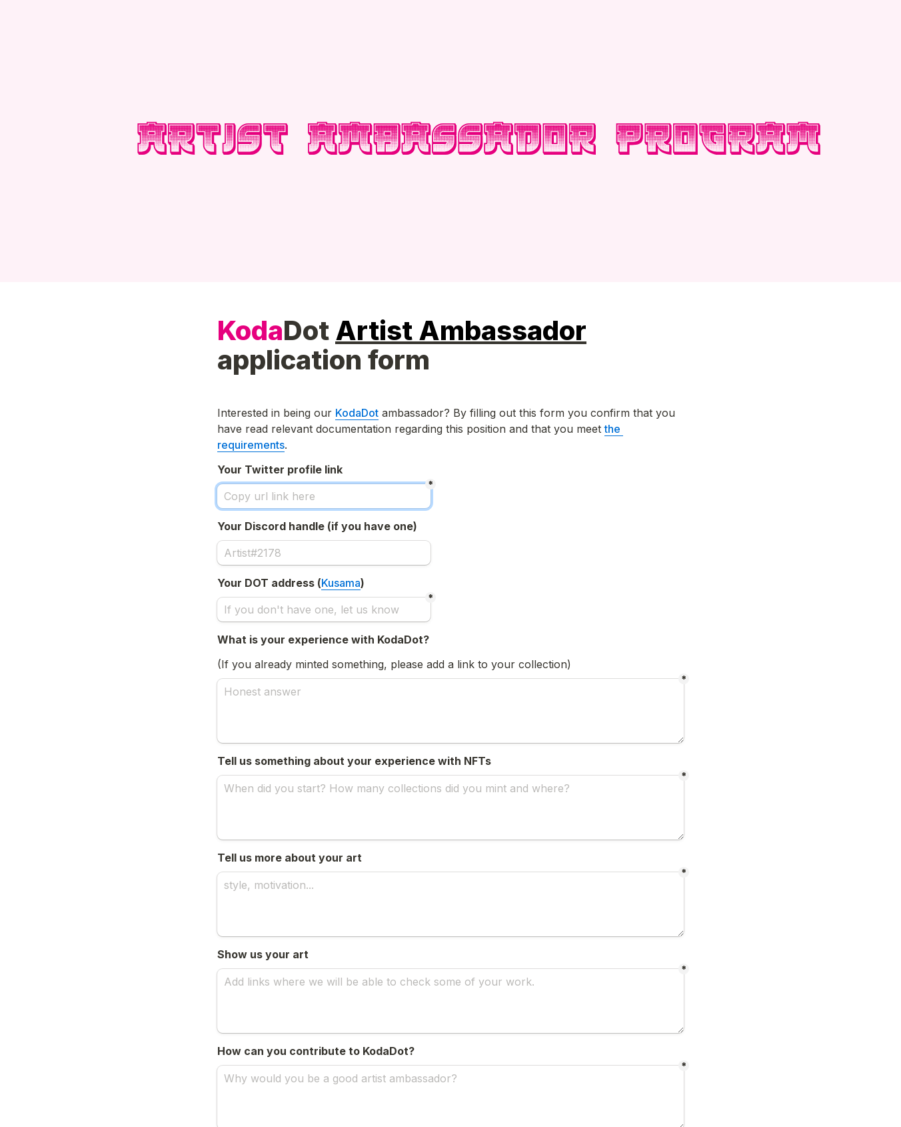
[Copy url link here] (324, 496)
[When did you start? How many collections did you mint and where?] (450, 808)
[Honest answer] (450, 711)
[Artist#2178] (324, 553)
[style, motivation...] (450, 904)
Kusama (341, 583)
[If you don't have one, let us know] (324, 610)
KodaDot (357, 412)
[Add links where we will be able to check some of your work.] (450, 1001)
